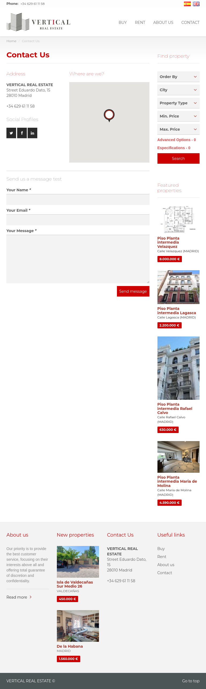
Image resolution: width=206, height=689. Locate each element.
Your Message (21, 230)
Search (178, 158)
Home (11, 41)
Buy (123, 22)
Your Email (18, 210)
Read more (16, 597)
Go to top (191, 681)
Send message (133, 291)
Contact (164, 572)
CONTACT (190, 22)
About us (163, 22)
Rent (140, 22)
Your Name (18, 190)
